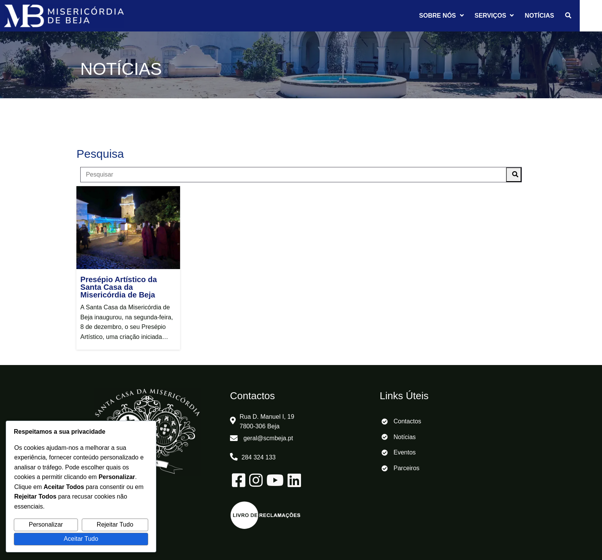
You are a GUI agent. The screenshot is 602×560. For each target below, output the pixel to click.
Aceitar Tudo (81, 538)
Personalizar (46, 524)
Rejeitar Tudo (115, 524)
